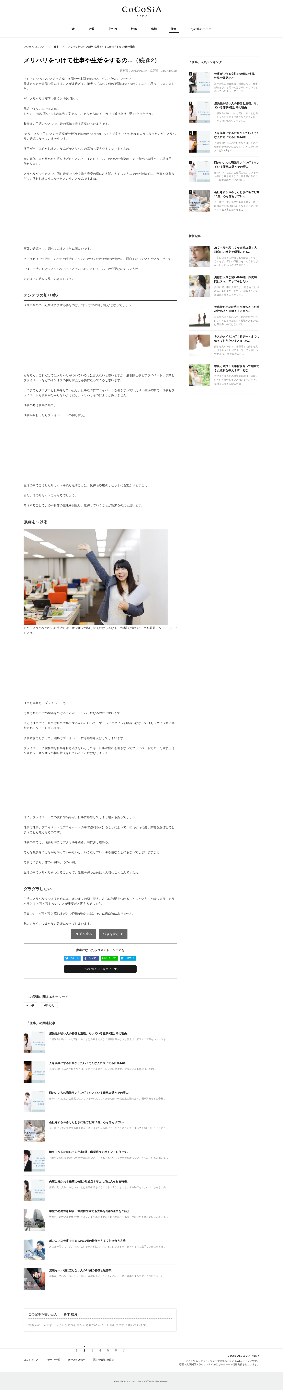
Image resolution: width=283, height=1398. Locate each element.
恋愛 (91, 29)
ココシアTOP (32, 1359)
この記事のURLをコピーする (100, 969)
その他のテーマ (201, 29)
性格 (134, 29)
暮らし (50, 1005)
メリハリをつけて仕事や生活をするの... (78, 60)
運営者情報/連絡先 (103, 1359)
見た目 (112, 29)
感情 (154, 29)
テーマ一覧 (54, 1359)
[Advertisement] (100, 213)
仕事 (174, 29)
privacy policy (76, 1359)
